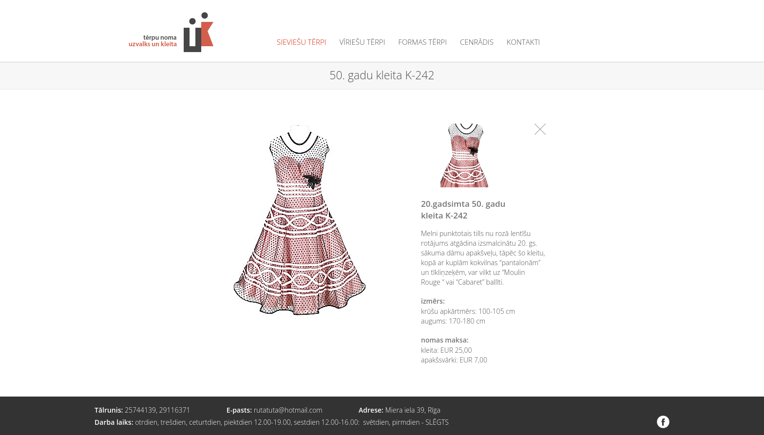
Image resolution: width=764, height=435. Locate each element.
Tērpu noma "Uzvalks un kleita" (171, 32)
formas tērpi (422, 42)
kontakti (523, 42)
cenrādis (477, 42)
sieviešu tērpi (301, 42)
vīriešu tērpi (362, 42)
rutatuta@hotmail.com (288, 410)
